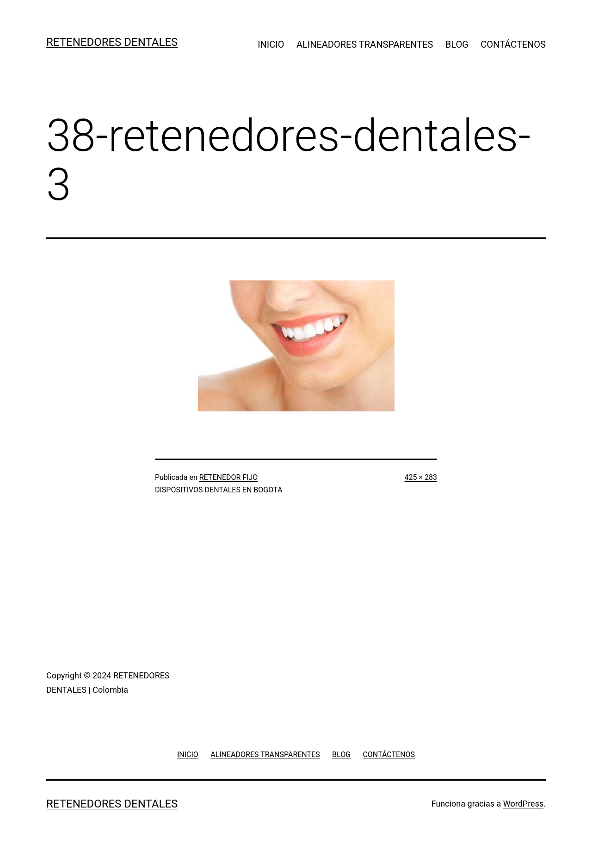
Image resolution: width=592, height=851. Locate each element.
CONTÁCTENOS (513, 44)
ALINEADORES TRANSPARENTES (364, 44)
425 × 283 (421, 477)
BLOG (457, 44)
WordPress (523, 803)
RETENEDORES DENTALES (112, 42)
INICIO (271, 44)
